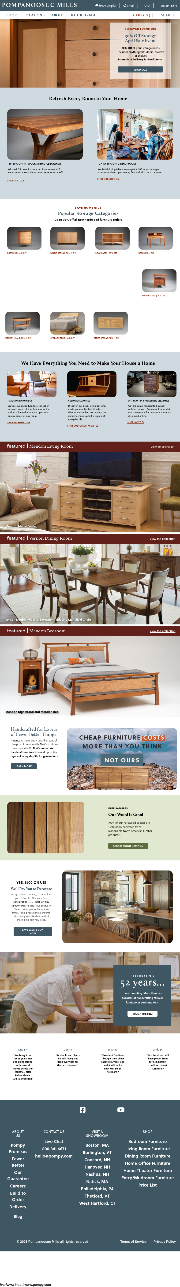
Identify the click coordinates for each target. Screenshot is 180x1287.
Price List (148, 1185)
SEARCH (166, 15)
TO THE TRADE (83, 15)
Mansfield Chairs (79, 619)
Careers (18, 1186)
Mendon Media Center (21, 526)
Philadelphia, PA (97, 1189)
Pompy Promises (18, 1148)
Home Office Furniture (147, 1163)
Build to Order (18, 1196)
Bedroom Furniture (147, 1141)
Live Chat (54, 1141)
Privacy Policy (165, 1241)
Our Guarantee (18, 1175)
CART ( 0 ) (138, 15)
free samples (106, 5)
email (128, 6)
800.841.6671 (167, 6)
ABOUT (57, 15)
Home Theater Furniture (148, 1170)
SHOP (11, 15)
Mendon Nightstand (19, 712)
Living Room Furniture (147, 1149)
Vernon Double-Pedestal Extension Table (33, 619)
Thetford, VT (97, 1196)
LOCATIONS (34, 15)
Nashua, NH (97, 1174)
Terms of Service (133, 1241)
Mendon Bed (50, 712)
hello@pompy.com (54, 1156)
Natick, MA (97, 1181)
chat (145, 5)
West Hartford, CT (97, 1203)
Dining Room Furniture (148, 1156)
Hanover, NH (97, 1167)
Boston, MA (97, 1145)
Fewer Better (18, 1162)
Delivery (17, 1207)
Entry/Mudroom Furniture (147, 1178)
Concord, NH (97, 1160)
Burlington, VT (97, 1152)
